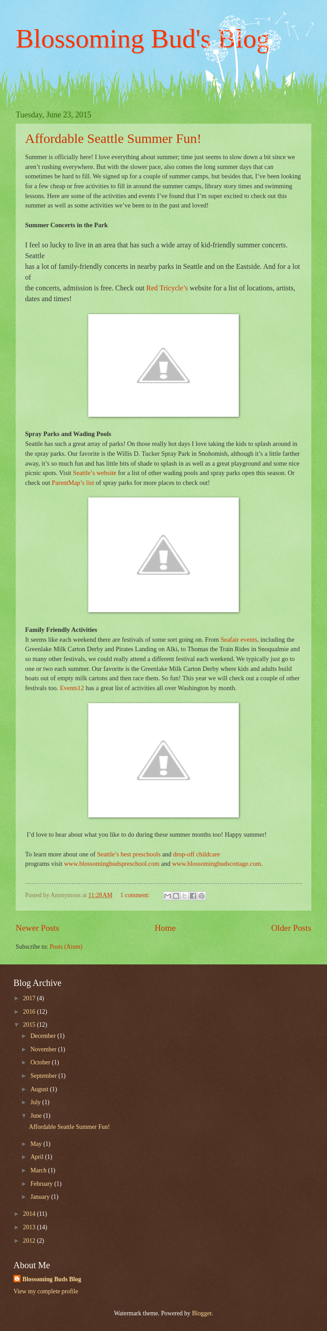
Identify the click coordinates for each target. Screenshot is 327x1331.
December (43, 1036)
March (39, 1170)
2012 (30, 1240)
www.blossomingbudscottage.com (216, 863)
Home (165, 928)
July (36, 1102)
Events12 (72, 687)
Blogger (201, 1313)
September (44, 1075)
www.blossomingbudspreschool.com (111, 863)
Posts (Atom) (66, 946)
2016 (30, 1011)
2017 (30, 998)
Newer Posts (37, 928)
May (36, 1144)
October (41, 1062)
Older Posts (291, 928)
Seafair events (238, 639)
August (40, 1089)
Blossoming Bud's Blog (143, 38)
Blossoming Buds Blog (51, 1279)
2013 (30, 1227)
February (42, 1183)
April (37, 1157)
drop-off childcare (196, 854)
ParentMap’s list (73, 482)
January (40, 1196)
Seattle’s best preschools (129, 854)
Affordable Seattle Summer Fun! (113, 138)
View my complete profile (45, 1291)
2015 (30, 1024)
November (44, 1049)
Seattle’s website (94, 472)
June (36, 1115)
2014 (30, 1213)
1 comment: (135, 895)
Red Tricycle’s (167, 288)
